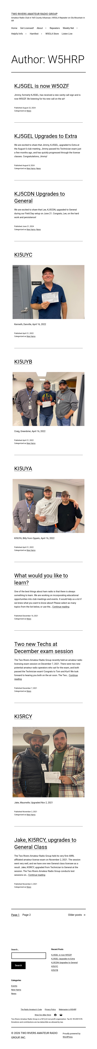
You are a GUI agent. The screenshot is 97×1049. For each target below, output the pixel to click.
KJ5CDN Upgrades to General (64, 962)
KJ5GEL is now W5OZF (41, 86)
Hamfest (34, 33)
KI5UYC (23, 255)
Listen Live (67, 33)
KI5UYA (23, 468)
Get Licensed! (27, 28)
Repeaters (55, 28)
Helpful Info (17, 33)
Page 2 (26, 914)
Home (14, 28)
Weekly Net (68, 28)
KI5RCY (23, 716)
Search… (15, 949)
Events (14, 986)
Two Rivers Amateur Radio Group (34, 14)
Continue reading (60, 606)
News (29, 111)
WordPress (68, 1037)
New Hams (31, 168)
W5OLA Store (52, 33)
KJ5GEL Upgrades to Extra (45, 136)
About (40, 28)
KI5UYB (23, 362)
